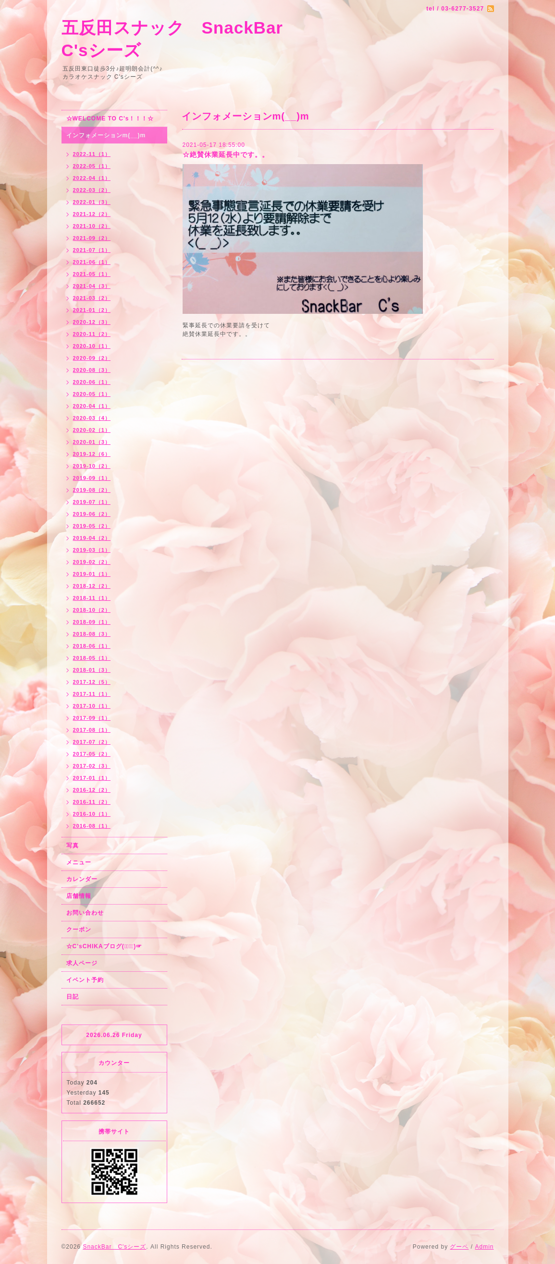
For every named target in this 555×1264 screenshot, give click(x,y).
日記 (72, 996)
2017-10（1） (92, 706)
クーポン (78, 929)
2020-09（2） (92, 358)
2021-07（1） (92, 250)
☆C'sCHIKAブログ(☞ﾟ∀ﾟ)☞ (104, 946)
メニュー (78, 862)
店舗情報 (78, 896)
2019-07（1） (92, 502)
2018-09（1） (92, 622)
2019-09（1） (92, 478)
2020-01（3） (92, 442)
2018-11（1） (92, 598)
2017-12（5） (92, 682)
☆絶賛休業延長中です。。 (226, 154)
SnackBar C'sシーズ (114, 1246)
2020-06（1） (92, 382)
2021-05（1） (92, 274)
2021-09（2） (92, 238)
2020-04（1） (92, 406)
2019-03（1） (92, 550)
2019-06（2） (92, 514)
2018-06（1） (92, 646)
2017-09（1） (92, 718)
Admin (484, 1246)
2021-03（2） (92, 298)
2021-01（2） (92, 310)
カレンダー (82, 879)
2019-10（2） (92, 466)
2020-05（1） (92, 394)
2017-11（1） (92, 694)
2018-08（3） (92, 634)
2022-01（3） (92, 202)
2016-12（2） (92, 790)
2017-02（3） (92, 766)
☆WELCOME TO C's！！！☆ (110, 118)
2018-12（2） (92, 586)
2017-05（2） (92, 754)
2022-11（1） (92, 154)
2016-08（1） (92, 826)
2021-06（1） (92, 262)
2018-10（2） (92, 610)
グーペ (459, 1246)
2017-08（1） (92, 730)
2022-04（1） (92, 178)
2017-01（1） (92, 778)
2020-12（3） (92, 322)
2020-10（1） (92, 346)
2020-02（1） (92, 430)
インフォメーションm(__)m (106, 135)
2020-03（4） (92, 418)
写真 (72, 845)
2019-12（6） (92, 454)
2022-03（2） (92, 190)
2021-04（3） (92, 286)
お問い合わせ (85, 912)
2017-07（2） (92, 742)
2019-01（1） (92, 574)
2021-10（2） (92, 226)
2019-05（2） (92, 526)
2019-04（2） (92, 538)
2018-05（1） (92, 658)
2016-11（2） (92, 802)
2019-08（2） (92, 490)
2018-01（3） (92, 670)
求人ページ (82, 963)
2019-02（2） (92, 562)
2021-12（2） (92, 214)
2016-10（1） (92, 814)
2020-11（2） (92, 334)
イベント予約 (85, 980)
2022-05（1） (92, 166)
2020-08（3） (92, 370)
